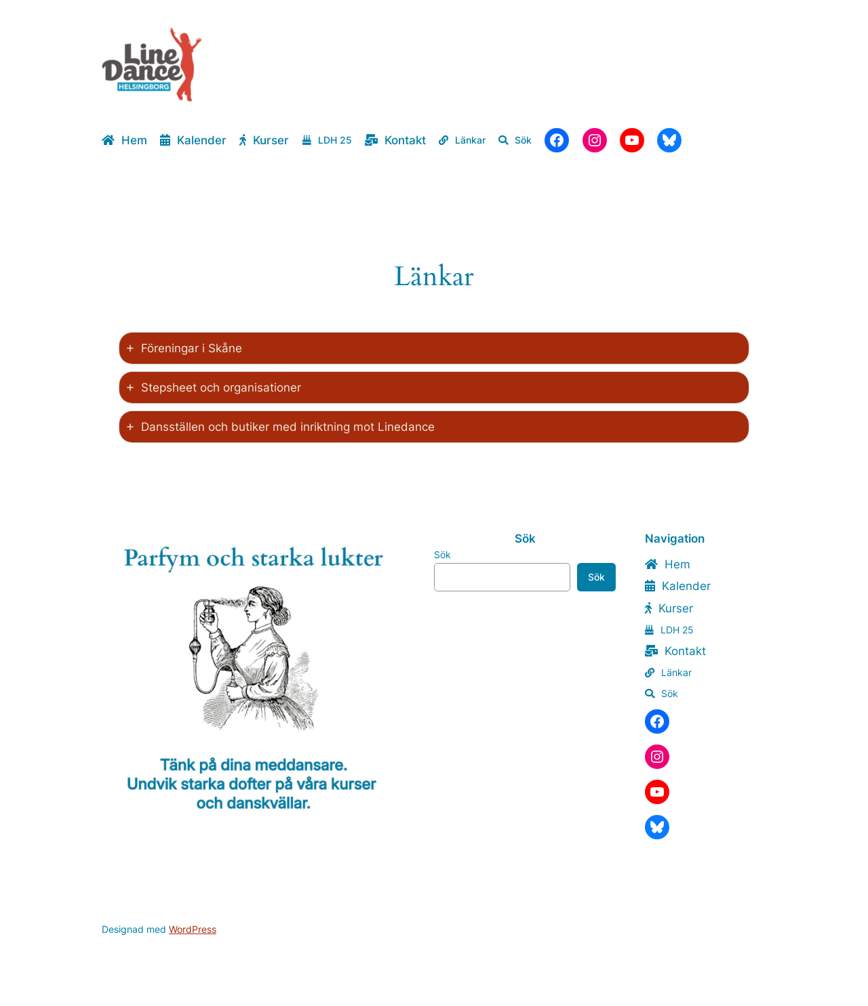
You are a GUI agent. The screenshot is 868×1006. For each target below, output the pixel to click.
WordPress (192, 929)
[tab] (434, 348)
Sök (442, 554)
